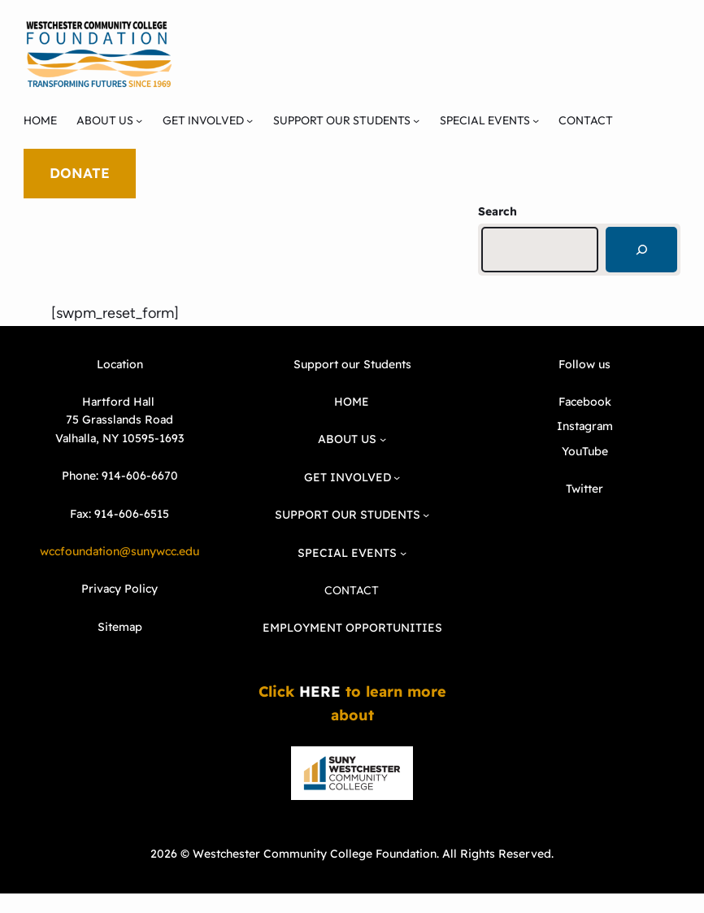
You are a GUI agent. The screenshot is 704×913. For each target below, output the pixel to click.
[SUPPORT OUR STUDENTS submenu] (416, 120)
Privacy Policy (119, 588)
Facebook (584, 401)
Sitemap (120, 627)
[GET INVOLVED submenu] (249, 120)
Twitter (584, 488)
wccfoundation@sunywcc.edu (119, 551)
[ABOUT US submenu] (139, 120)
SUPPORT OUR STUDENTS (342, 120)
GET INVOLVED (203, 120)
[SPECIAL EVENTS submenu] (535, 120)
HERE (319, 691)
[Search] (641, 249)
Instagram (585, 426)
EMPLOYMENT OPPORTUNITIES (352, 627)
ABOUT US (104, 120)
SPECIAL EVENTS (485, 120)
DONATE (80, 172)
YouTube (585, 451)
